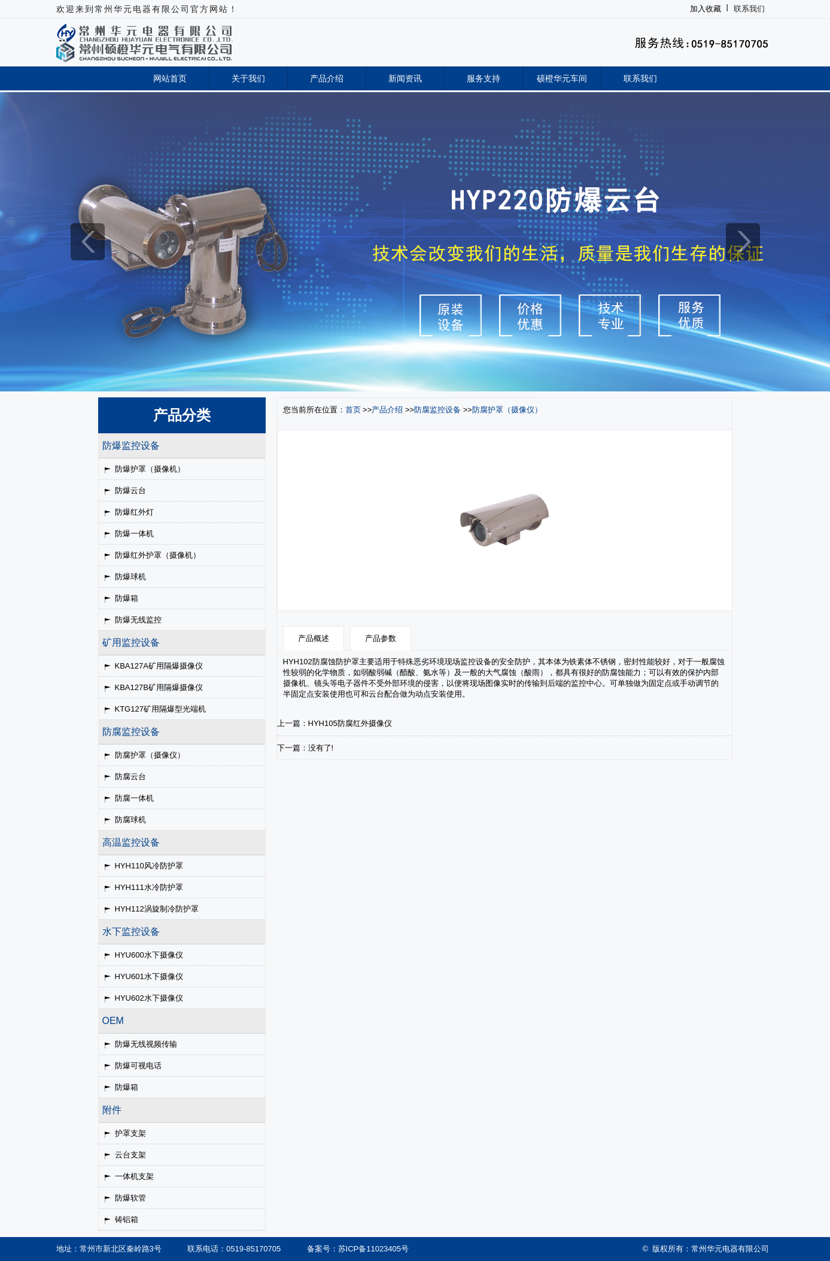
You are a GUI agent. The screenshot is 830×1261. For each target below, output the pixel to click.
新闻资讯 (405, 78)
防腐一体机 (134, 798)
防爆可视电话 (138, 1065)
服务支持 (483, 78)
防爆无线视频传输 (146, 1044)
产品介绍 (326, 78)
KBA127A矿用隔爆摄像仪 (159, 665)
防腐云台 (130, 776)
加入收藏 (705, 8)
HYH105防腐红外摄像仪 (350, 723)
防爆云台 (130, 490)
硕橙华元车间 (562, 78)
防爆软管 (130, 1197)
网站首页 (170, 78)
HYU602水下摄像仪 (149, 997)
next (743, 241)
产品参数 (380, 638)
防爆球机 (130, 576)
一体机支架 (134, 1176)
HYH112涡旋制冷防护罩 (157, 908)
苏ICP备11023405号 (373, 1248)
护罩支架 (130, 1133)
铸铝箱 (126, 1219)
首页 (353, 409)
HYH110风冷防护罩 (149, 865)
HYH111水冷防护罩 (149, 887)
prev (88, 241)
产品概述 (313, 638)
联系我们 (749, 8)
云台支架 (130, 1154)
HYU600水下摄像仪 (149, 954)
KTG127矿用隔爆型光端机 (160, 708)
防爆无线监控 (138, 619)
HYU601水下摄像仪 (149, 976)
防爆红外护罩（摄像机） (157, 555)
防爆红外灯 (134, 512)
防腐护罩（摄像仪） (150, 754)
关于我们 (248, 78)
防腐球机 (130, 819)
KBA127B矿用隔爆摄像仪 (159, 687)
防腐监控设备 (437, 409)
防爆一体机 (134, 533)
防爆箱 (126, 598)
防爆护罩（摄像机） (150, 468)
